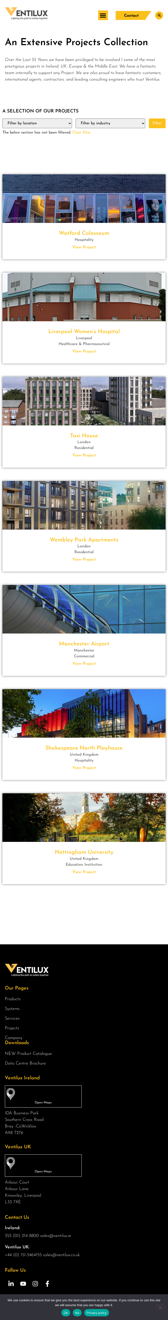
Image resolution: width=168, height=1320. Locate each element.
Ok (66, 1313)
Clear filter (81, 133)
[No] (160, 1307)
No (77, 1313)
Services (13, 1018)
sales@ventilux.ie (55, 1236)
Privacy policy (97, 1313)
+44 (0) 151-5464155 (23, 1255)
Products (14, 999)
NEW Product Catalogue (28, 1053)
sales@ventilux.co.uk (61, 1255)
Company (15, 1038)
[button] (103, 15)
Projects (12, 1028)
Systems (13, 1009)
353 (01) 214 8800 (22, 1236)
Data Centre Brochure (25, 1063)
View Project (84, 247)
